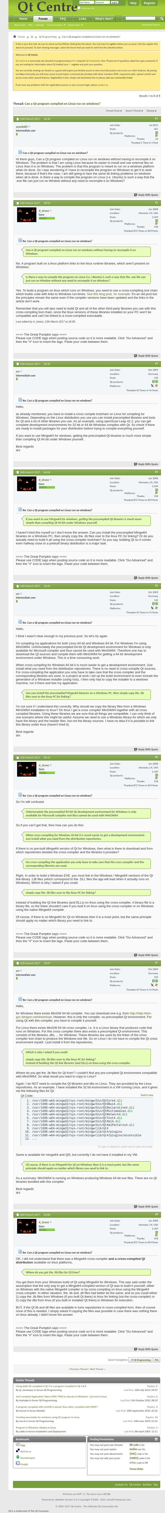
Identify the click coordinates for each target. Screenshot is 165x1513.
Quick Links (74, 24)
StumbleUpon (27, 1458)
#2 (156, 202)
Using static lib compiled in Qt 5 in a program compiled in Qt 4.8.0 (51, 1386)
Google (24, 1464)
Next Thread (96, 1369)
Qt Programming (48, 36)
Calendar (39, 24)
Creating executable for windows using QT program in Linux (47, 1417)
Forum (43, 18)
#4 (156, 472)
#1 (156, 118)
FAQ (30, 24)
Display (150, 110)
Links (82, 18)
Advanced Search (151, 24)
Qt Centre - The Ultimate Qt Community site (94, 1506)
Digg (22, 1445)
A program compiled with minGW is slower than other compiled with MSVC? (57, 1406)
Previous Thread (79, 1369)
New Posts (20, 24)
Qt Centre (20, 60)
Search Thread (133, 110)
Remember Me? (86, 8)
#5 (156, 585)
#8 (156, 1214)
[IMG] (133, 1453)
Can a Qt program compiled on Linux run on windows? (63, 104)
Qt (32, 36)
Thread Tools (113, 110)
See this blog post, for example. (109, 294)
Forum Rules (136, 1469)
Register (149, 3)
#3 (156, 363)
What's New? (104, 18)
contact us (103, 84)
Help (133, 3)
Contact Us (121, 1484)
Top (156, 1359)
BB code (134, 1445)
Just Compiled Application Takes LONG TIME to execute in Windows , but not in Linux (61, 1396)
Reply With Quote (146, 195)
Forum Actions (55, 24)
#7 (156, 963)
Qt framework (93, 60)
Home (23, 18)
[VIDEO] (134, 1458)
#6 (156, 757)
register (75, 64)
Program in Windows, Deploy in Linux (36, 1427)
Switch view (147, 1095)
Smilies (133, 1449)
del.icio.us (25, 1451)
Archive (147, 1484)
